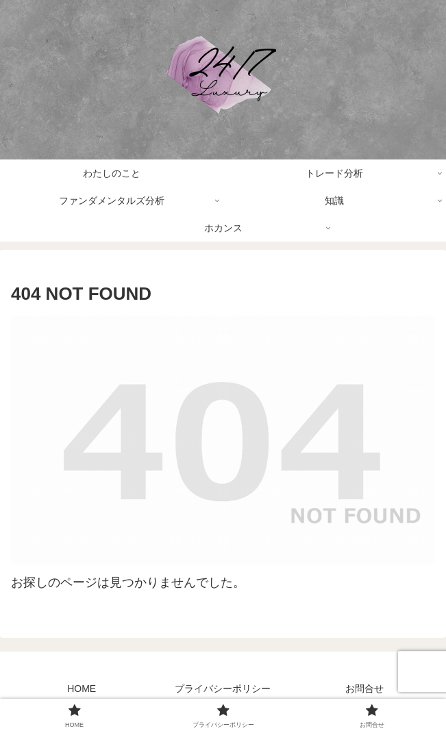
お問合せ (364, 688)
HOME (81, 688)
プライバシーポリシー (223, 688)
